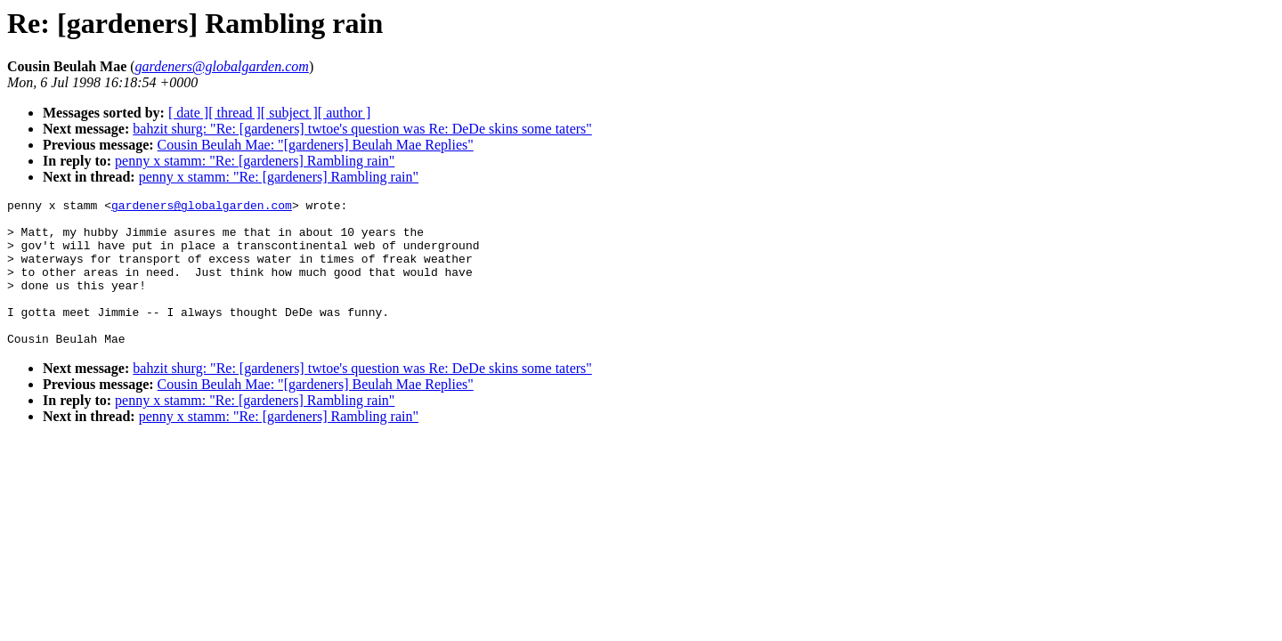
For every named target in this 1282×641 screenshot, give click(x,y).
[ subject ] (289, 112)
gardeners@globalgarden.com (201, 207)
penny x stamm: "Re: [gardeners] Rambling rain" (254, 160)
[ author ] (344, 112)
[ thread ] (234, 112)
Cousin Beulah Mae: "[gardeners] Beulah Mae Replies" (316, 144)
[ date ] (188, 112)
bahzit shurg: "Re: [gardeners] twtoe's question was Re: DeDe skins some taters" (362, 128)
